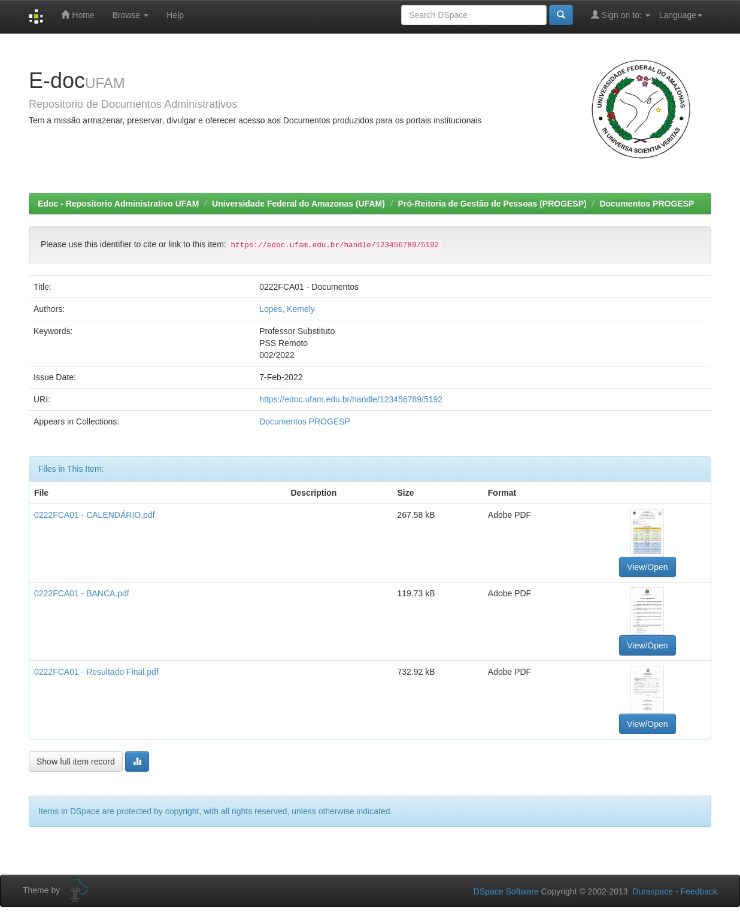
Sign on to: (620, 15)
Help (175, 15)
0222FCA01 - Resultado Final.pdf (96, 672)
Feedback (699, 891)
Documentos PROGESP (646, 203)
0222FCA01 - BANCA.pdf (81, 593)
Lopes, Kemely (287, 309)
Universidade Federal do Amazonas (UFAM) (298, 203)
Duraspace (652, 891)
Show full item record (76, 761)
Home (77, 15)
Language (680, 15)
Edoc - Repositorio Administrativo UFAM (118, 203)
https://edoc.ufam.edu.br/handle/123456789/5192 (350, 399)
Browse (131, 15)
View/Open (647, 567)
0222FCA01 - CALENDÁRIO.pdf (94, 515)
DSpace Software (506, 891)
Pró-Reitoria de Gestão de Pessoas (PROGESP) (492, 203)
